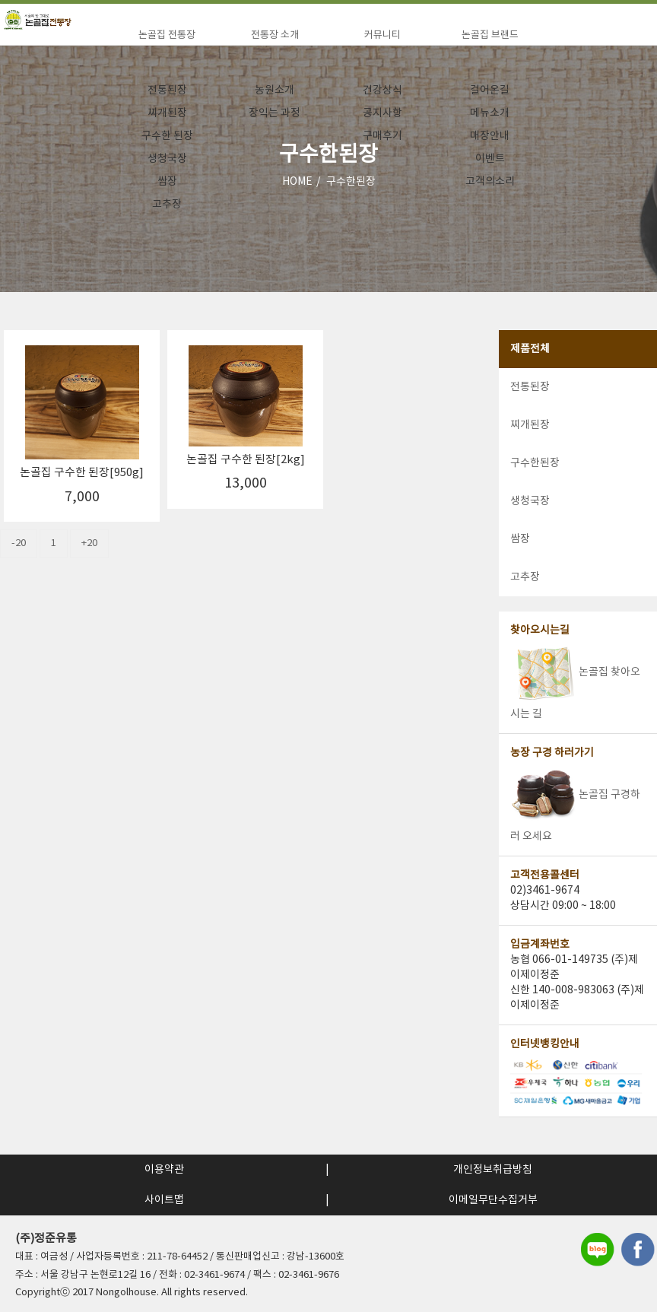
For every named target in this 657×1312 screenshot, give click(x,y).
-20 (18, 543)
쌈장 (167, 182)
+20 (89, 543)
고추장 (167, 205)
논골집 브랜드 (490, 35)
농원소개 (274, 90)
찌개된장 (167, 113)
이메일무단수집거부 (493, 1200)
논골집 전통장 (166, 35)
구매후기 (382, 136)
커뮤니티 (382, 35)
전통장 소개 (275, 35)
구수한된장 (535, 463)
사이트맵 (164, 1200)
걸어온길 (489, 90)
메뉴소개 (489, 113)
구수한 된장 (167, 136)
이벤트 (490, 159)
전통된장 (167, 90)
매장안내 (489, 136)
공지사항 (382, 113)
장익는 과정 (274, 113)
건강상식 (382, 90)
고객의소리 (490, 182)
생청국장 (167, 159)
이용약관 (164, 1170)
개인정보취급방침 (492, 1170)
